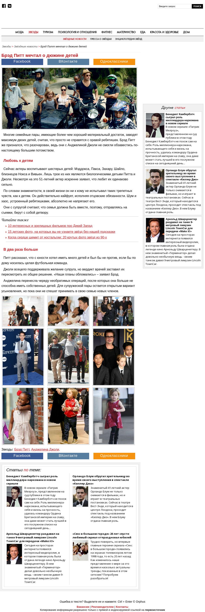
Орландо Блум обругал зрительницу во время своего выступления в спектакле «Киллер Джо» (101, 479)
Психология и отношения (77, 32)
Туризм (48, 32)
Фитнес (106, 32)
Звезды (33, 32)
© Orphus (139, 601)
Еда (142, 32)
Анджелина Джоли (45, 449)
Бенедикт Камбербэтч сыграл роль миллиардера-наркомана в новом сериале (32, 479)
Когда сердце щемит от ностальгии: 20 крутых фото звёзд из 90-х (57, 237)
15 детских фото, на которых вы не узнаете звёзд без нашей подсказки (61, 231)
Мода (19, 32)
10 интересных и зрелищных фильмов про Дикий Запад (50, 226)
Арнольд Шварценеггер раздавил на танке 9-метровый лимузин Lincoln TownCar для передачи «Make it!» (32, 537)
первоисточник (155, 609)
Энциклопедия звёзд (128, 39)
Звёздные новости (75, 39)
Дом (186, 32)
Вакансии (83, 606)
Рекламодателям (102, 606)
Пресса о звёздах (101, 39)
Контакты (122, 606)
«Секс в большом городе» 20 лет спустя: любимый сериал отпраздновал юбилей (101, 535)
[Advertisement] (173, 75)
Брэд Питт (21, 449)
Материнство (126, 32)
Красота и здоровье (164, 32)
